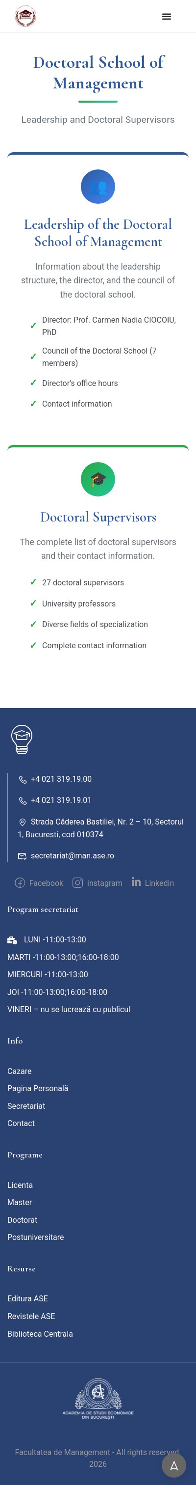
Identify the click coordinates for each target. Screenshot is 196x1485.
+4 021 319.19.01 (55, 800)
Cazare (19, 1071)
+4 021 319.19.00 (55, 779)
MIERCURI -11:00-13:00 (47, 974)
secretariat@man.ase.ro (66, 855)
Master (19, 1202)
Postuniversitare (35, 1237)
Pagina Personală (38, 1088)
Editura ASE (27, 1298)
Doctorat (22, 1220)
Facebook (39, 883)
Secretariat (26, 1106)
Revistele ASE (31, 1316)
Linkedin (153, 882)
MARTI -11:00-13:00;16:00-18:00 (63, 957)
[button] (166, 16)
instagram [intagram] (97, 883)
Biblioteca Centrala (40, 1334)
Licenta (20, 1185)
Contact (21, 1123)
